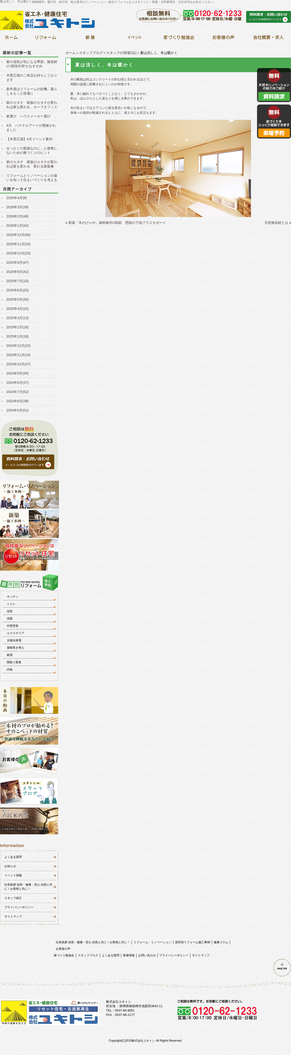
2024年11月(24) (18, 355)
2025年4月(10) (17, 309)
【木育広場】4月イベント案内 (29, 139)
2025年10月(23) (18, 253)
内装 (10, 669)
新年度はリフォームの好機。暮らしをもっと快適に (31, 91)
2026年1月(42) (17, 225)
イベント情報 (13, 875)
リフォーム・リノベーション (152, 942)
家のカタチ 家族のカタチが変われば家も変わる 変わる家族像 (31, 164)
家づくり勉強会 (64, 955)
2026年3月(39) (17, 207)
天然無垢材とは (276, 223)
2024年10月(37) (18, 364)
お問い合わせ (147, 955)
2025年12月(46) (18, 235)
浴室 (10, 611)
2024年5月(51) (17, 410)
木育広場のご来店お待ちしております (31, 77)
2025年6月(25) (17, 290)
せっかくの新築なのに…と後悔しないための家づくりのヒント (31, 150)
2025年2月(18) (17, 327)
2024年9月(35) (17, 373)
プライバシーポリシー (18, 907)
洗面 (10, 618)
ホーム (70, 53)
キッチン (12, 596)
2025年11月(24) (18, 244)
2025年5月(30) (17, 299)
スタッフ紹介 (13, 898)
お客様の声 (63, 948)
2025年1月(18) (17, 336)
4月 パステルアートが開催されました (31, 127)
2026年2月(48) (17, 216)
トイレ (11, 604)
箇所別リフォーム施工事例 (192, 942)
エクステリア (15, 633)
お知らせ (10, 866)
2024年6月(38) (17, 401)
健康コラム (221, 942)
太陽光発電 (14, 640)
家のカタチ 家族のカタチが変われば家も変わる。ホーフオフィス (31, 105)
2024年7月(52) (17, 392)
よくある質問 (13, 857)
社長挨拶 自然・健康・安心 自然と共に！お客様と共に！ (93, 942)
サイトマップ (13, 916)
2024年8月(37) (17, 382)
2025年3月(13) (17, 318)
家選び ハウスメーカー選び (28, 116)
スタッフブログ (91, 53)
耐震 (10, 655)
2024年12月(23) (18, 346)
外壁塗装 (12, 626)
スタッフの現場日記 (121, 53)
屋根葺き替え (15, 647)
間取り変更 (14, 662)
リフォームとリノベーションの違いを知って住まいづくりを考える (31, 178)
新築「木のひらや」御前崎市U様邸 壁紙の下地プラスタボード (117, 223)
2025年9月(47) (17, 262)
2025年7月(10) (17, 281)
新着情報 (129, 955)
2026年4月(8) (16, 198)
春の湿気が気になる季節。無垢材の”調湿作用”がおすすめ (31, 64)
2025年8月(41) (17, 272)
